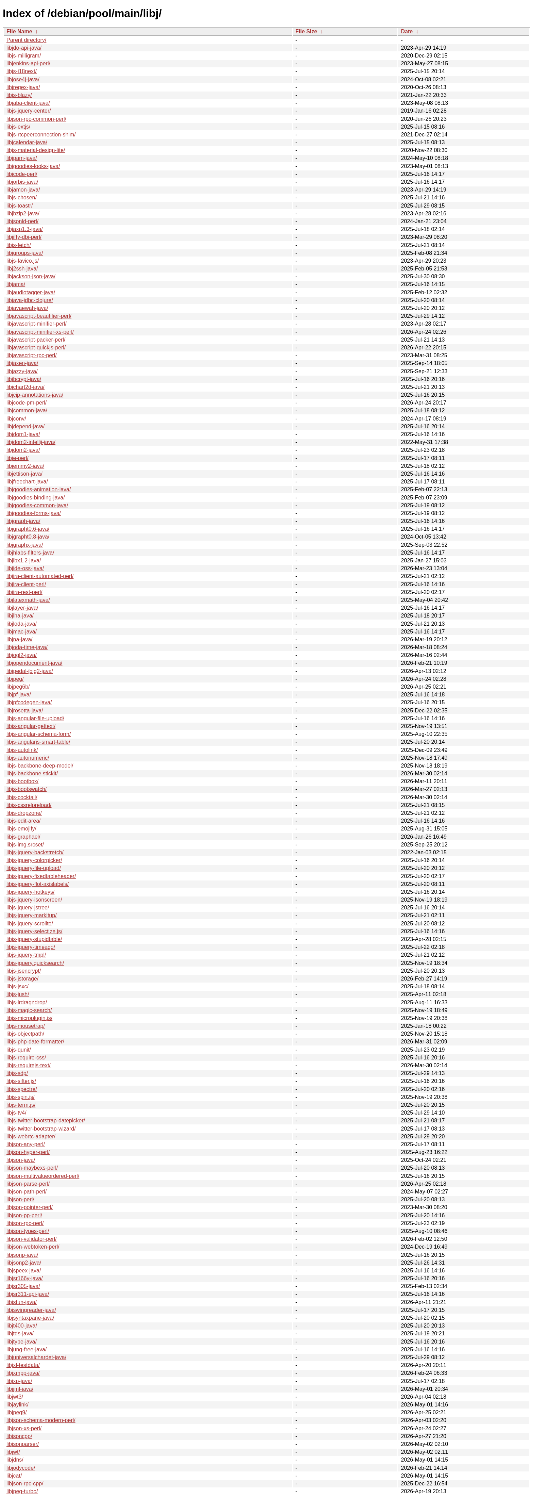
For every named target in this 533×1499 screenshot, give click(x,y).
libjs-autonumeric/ (27, 758)
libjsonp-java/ (22, 1255)
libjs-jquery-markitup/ (31, 915)
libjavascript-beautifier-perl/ (38, 316)
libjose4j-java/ (22, 79)
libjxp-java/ (19, 1381)
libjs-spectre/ (21, 1089)
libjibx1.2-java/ (23, 560)
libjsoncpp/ (19, 1436)
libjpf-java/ (18, 694)
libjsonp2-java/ (23, 1263)
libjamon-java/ (23, 190)
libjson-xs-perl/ (23, 1428)
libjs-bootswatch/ (26, 789)
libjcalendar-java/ (26, 142)
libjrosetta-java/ (24, 710)
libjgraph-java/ (23, 521)
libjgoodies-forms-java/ (33, 513)
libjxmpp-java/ (23, 1373)
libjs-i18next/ (21, 71)
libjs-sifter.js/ (21, 1081)
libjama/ (15, 284)
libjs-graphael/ (23, 837)
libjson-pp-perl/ (24, 1215)
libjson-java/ (20, 1160)
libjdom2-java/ (23, 450)
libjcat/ (14, 1476)
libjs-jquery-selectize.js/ (34, 931)
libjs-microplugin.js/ (29, 1018)
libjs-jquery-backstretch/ (35, 852)
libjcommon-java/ (26, 410)
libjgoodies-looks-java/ (33, 166)
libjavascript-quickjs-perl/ (36, 347)
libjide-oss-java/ (25, 568)
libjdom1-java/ (23, 434)
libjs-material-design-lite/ (35, 150)
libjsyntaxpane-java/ (30, 1318)
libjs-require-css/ (26, 1057)
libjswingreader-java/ (31, 1310)
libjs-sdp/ (17, 1073)
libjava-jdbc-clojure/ (29, 300)
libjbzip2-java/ (22, 213)
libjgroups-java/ (24, 253)
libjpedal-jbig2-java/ (29, 671)
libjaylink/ (17, 1404)
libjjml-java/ (19, 1389)
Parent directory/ (26, 40)
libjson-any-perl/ (25, 1144)
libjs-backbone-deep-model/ (39, 766)
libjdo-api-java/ (23, 48)
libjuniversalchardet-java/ (36, 1357)
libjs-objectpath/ (25, 1034)
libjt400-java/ (21, 1326)
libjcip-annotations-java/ (34, 395)
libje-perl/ (17, 458)
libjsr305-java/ (23, 1286)
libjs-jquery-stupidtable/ (34, 939)
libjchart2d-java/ (25, 387)
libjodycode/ (20, 1468)
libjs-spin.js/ (20, 1097)
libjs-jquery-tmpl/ (26, 955)
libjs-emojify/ (21, 828)
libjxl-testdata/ (23, 1365)
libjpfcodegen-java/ (29, 702)
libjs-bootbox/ (22, 781)
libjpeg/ (15, 679)
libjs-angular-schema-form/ (38, 734)
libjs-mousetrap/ (25, 1026)
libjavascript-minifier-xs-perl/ (40, 332)
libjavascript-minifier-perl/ (36, 324)
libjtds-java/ (20, 1333)
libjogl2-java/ (21, 655)
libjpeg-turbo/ (22, 1491)
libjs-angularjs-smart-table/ (38, 742)
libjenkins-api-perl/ (28, 63)
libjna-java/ (19, 639)
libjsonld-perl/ (22, 221)
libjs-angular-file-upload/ (35, 718)
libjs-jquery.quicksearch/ (35, 963)
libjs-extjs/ (18, 127)
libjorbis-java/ (22, 182)
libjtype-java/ (21, 1342)
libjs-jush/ (17, 994)
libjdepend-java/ (25, 426)
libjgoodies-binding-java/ (35, 497)
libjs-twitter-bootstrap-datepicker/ (45, 1120)
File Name (19, 31)
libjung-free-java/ (26, 1349)
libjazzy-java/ (22, 371)
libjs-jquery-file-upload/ (33, 868)
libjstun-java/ (21, 1302)
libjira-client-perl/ (26, 584)
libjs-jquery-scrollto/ (29, 923)
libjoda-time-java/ (27, 647)
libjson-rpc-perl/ (25, 1223)
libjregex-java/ (23, 87)
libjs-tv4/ (16, 1113)
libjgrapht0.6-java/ (27, 529)
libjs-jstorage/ (22, 979)
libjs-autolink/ (22, 750)
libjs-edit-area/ (23, 821)
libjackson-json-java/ (30, 276)
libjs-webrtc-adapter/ (30, 1136)
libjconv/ (16, 419)
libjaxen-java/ (22, 363)
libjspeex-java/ (23, 1270)
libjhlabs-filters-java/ (30, 553)
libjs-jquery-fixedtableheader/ (41, 876)
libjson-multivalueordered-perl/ (42, 1176)
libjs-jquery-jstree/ (27, 907)
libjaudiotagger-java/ (30, 292)
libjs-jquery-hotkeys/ (30, 892)
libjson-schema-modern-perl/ (40, 1420)
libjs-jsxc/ (17, 986)
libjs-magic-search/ (29, 1010)
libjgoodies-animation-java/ (38, 489)
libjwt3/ (14, 1397)
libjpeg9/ (16, 1412)
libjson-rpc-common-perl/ (36, 119)
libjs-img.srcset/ (25, 844)
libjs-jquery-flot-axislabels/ (37, 884)
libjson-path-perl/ (26, 1192)
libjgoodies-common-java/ (37, 505)
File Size (306, 31)
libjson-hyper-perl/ (28, 1152)
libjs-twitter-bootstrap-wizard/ (41, 1129)
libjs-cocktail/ (21, 797)
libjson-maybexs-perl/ (32, 1168)
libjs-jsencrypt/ (23, 971)
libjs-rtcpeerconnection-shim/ (41, 134)
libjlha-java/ (20, 616)
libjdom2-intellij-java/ (30, 442)
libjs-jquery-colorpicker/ (34, 860)
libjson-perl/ (20, 1199)
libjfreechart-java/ (27, 481)
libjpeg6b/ (18, 687)
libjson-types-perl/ (27, 1231)
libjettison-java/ (24, 474)
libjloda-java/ (21, 624)
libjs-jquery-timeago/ (30, 947)
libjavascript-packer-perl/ (35, 340)
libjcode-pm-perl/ (26, 403)
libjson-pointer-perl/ (29, 1207)
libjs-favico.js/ (22, 261)
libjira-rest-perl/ (24, 592)
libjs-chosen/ (21, 197)
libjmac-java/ (21, 632)
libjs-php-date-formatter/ (35, 1041)
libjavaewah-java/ (27, 308)
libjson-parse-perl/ (28, 1184)
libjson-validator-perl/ (31, 1239)
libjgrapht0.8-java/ (27, 537)
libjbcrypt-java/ (23, 379)
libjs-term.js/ (20, 1105)
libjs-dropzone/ (24, 813)
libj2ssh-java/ (22, 268)
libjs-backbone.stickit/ (32, 773)
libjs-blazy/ (19, 95)
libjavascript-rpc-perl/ (31, 355)
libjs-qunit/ (18, 1050)
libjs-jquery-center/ (28, 111)
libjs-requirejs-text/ (28, 1065)
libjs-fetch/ (18, 245)
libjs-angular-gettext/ (30, 726)
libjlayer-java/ (22, 608)
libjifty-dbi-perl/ (23, 237)
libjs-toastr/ (19, 206)
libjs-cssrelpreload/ (29, 805)
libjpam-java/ (21, 158)
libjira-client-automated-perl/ (39, 576)
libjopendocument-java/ (34, 663)
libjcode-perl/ (21, 174)
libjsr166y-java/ (24, 1278)
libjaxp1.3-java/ (24, 229)
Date (407, 31)
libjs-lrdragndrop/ (26, 1002)
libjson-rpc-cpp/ (24, 1483)
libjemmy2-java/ (25, 466)
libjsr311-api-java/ (27, 1294)
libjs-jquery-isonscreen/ (34, 900)
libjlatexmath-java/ (28, 600)
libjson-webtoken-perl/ (32, 1247)
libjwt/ (13, 1452)
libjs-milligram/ (23, 56)
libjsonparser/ (22, 1444)
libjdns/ (14, 1460)
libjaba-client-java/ (28, 103)
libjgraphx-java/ (24, 545)
